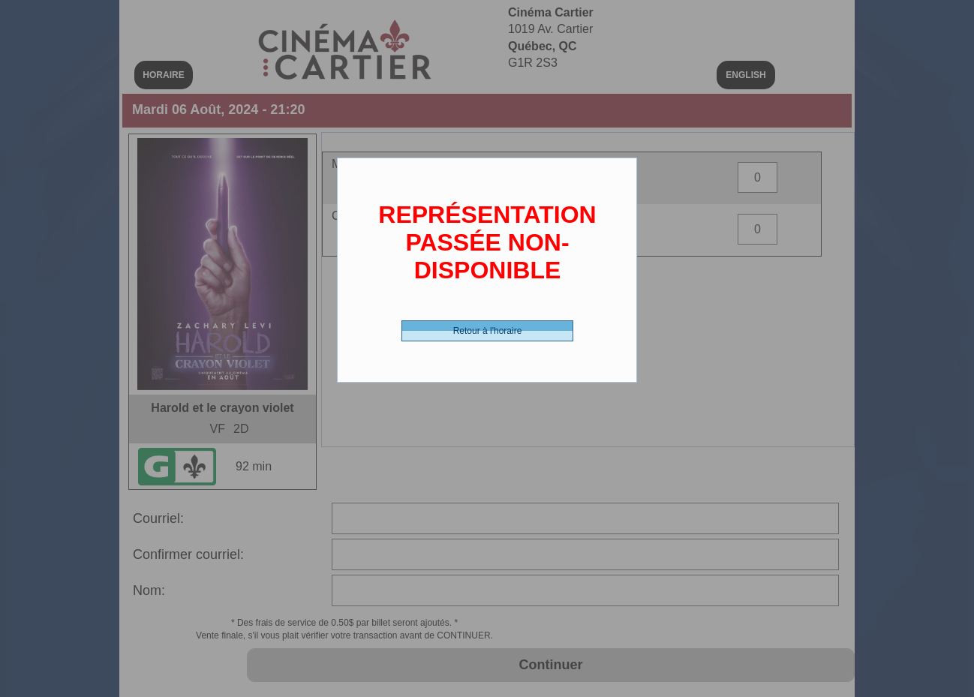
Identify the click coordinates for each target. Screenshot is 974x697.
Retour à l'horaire (487, 331)
